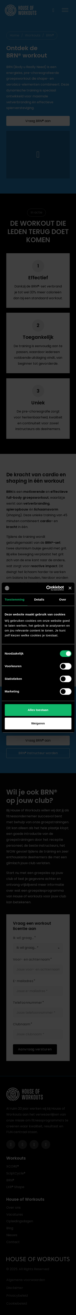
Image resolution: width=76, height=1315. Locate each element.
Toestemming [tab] (15, 599)
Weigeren (38, 723)
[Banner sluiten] (70, 588)
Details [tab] (39, 599)
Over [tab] (62, 599)
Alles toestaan (38, 710)
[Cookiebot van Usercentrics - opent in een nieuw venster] (48, 588)
